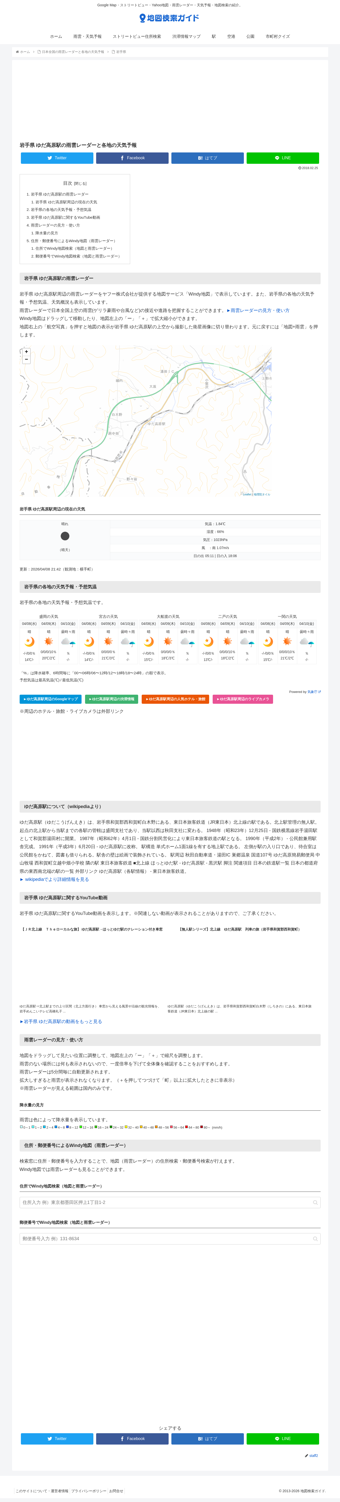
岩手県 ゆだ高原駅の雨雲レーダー (62, 194)
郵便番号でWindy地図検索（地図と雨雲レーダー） (82, 260)
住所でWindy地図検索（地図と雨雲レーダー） (78, 251)
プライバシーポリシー (92, 1495)
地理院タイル (262, 498)
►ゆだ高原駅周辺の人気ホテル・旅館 (175, 703)
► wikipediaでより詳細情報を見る (54, 883)
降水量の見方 (48, 235)
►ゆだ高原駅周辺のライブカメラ (242, 703)
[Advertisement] (170, 100)
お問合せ (123, 1495)
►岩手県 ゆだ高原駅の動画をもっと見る (61, 1025)
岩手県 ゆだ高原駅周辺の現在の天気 (69, 202)
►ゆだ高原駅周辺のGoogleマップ (50, 703)
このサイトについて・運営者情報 (43, 1495)
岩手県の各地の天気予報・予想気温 (63, 210)
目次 (70, 183)
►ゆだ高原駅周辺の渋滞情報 (112, 703)
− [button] (26, 363)
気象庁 (314, 695)
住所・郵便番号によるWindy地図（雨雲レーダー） (77, 243)
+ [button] (26, 356)
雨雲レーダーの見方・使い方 (57, 227)
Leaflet (247, 498)
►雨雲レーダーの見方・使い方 (258, 314)
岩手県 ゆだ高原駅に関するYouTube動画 (68, 219)
